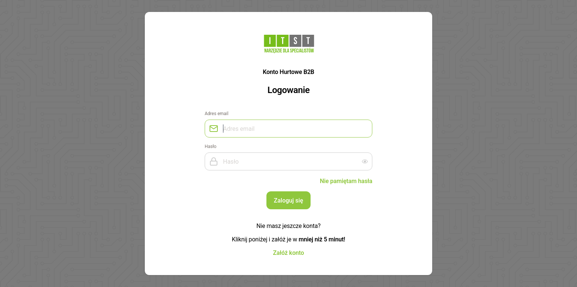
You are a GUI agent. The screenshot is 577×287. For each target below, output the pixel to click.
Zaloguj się (288, 200)
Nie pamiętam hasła (346, 181)
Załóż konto (288, 253)
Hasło (210, 146)
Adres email (216, 114)
